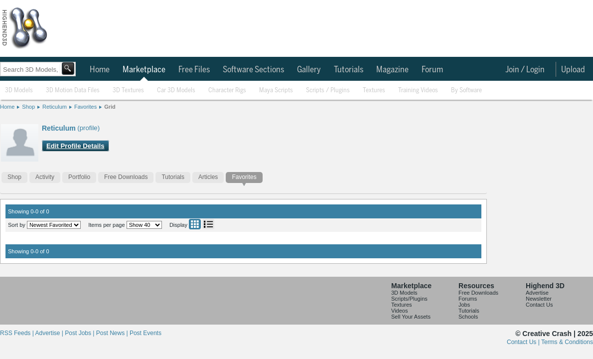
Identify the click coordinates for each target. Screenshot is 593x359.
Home (100, 70)
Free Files (194, 70)
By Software (466, 90)
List (208, 224)
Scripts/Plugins (409, 299)
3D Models (19, 90)
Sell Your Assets (411, 317)
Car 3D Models (176, 90)
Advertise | (50, 333)
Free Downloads (126, 177)
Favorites (85, 107)
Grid (110, 107)
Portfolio (79, 177)
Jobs (464, 305)
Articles (208, 177)
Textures (374, 90)
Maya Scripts (276, 90)
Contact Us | (524, 342)
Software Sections (253, 70)
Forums (467, 299)
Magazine (392, 70)
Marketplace (144, 70)
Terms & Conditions (567, 342)
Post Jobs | (80, 333)
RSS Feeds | (17, 333)
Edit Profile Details (75, 146)
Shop (28, 107)
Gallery (309, 70)
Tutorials (348, 70)
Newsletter (539, 299)
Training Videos (418, 90)
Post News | (113, 333)
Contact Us (539, 305)
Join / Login (525, 70)
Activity (44, 177)
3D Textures (128, 90)
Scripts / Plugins (328, 90)
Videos (399, 311)
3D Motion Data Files (73, 90)
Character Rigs (227, 90)
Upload (573, 70)
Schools (468, 317)
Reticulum (54, 107)
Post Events (145, 333)
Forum (432, 70)
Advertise (537, 293)
